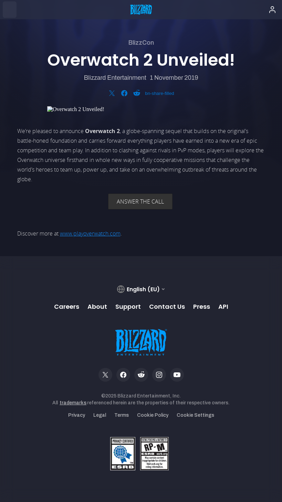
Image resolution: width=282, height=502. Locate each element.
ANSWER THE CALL (140, 201)
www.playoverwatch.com (90, 233)
